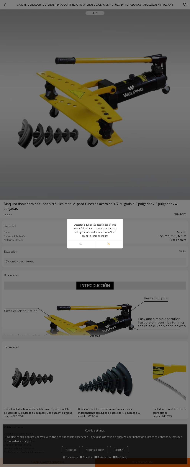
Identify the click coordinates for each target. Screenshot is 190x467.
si (109, 244)
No (81, 244)
